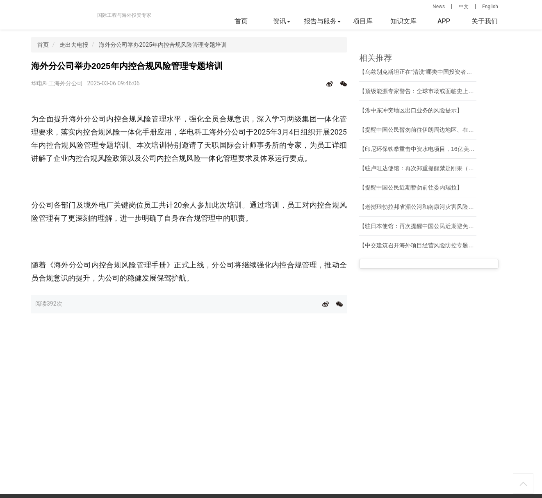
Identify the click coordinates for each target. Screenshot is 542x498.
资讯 (281, 21)
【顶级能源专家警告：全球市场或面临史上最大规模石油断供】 (439, 91)
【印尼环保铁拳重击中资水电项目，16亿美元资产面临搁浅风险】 (442, 149)
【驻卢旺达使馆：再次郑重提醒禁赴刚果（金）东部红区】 (433, 168)
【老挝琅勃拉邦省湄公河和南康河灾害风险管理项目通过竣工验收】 (445, 206)
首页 (241, 21)
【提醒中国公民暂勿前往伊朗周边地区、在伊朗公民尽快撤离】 (439, 129)
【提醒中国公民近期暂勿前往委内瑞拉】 (410, 187)
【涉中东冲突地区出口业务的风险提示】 (410, 110)
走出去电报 (73, 44)
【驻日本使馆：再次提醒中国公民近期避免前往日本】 (428, 226)
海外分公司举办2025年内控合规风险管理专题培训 (162, 44)
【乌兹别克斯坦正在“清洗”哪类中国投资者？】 (418, 72)
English (490, 6)
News (439, 6)
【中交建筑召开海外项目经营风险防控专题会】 (419, 245)
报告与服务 (322, 21)
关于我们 (484, 21)
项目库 (363, 21)
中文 (464, 6)
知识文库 (403, 21)
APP (443, 21)
